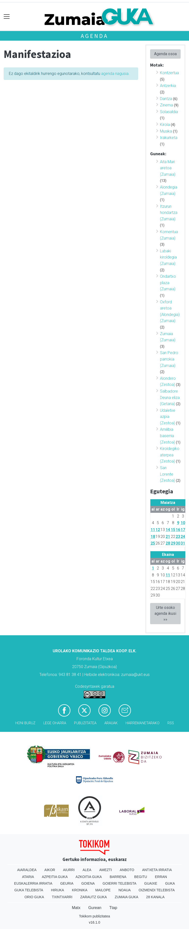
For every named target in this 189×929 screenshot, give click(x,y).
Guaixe (150, 883)
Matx (76, 908)
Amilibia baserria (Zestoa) (167, 435)
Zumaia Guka (126, 897)
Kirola (165, 124)
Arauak (111, 723)
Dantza (166, 98)
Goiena (87, 883)
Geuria (67, 883)
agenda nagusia (114, 73)
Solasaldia (169, 111)
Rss (170, 723)
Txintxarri (62, 897)
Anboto (127, 870)
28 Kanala (155, 897)
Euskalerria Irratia (33, 883)
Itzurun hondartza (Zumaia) (168, 212)
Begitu (140, 877)
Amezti (105, 870)
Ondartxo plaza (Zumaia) (168, 282)
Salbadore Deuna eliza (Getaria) (170, 397)
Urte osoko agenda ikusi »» (165, 613)
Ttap (113, 908)
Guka (170, 883)
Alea (86, 870)
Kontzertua (169, 72)
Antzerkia (168, 85)
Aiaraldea (27, 870)
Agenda (94, 36)
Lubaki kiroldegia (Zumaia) (168, 257)
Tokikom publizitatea (94, 916)
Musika (166, 131)
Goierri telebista (119, 883)
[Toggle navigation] (6, 16)
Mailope (102, 890)
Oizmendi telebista (157, 890)
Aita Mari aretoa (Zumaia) (167, 168)
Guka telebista (28, 890)
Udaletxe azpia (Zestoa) (167, 416)
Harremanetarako (142, 723)
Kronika (79, 890)
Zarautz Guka (93, 897)
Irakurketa (168, 137)
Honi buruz (25, 723)
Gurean (94, 908)
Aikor (49, 870)
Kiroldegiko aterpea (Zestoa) (169, 455)
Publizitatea (85, 723)
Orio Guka (34, 897)
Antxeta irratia (157, 870)
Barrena (118, 877)
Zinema (166, 105)
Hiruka (57, 890)
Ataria (28, 877)
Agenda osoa (165, 54)
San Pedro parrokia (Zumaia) (169, 359)
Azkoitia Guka (89, 877)
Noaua (124, 890)
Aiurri (69, 870)
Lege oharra (54, 723)
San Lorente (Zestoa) (167, 474)
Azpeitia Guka (55, 877)
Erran (161, 877)
